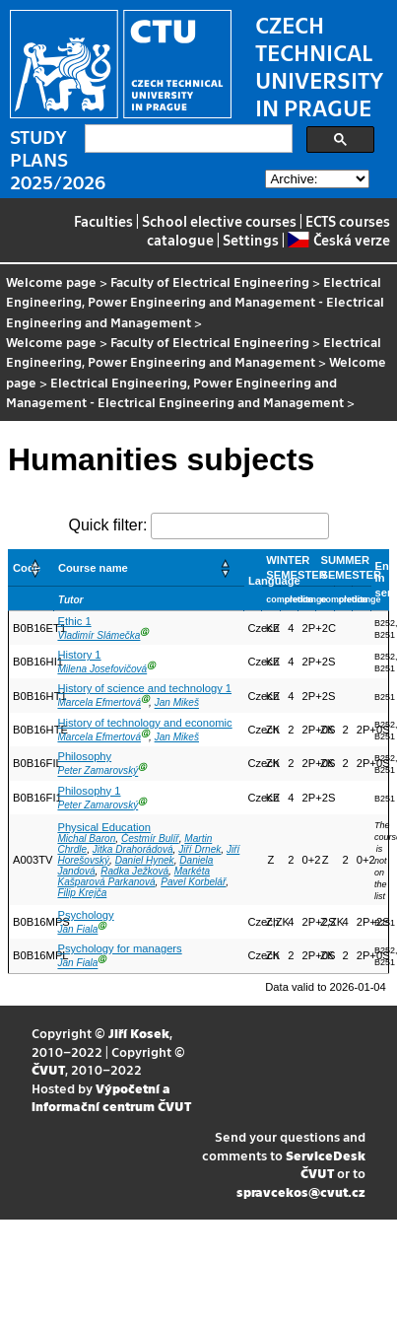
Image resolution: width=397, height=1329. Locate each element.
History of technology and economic (144, 723)
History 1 (78, 655)
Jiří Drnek (199, 849)
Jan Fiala (77, 929)
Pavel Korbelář (193, 881)
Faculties (103, 221)
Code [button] (26, 568)
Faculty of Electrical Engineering (209, 281)
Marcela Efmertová (99, 703)
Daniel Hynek (144, 860)
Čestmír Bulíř (150, 838)
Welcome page (51, 281)
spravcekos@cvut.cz (300, 1191)
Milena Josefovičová (102, 669)
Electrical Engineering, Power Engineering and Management (193, 351)
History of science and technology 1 (144, 688)
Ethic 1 (74, 621)
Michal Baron (86, 838)
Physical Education (104, 827)
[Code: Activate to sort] (31, 567)
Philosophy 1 (88, 791)
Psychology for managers (119, 948)
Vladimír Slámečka (98, 635)
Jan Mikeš (177, 703)
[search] (187, 139)
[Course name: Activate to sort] (148, 567)
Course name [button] (93, 568)
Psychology (85, 915)
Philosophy (84, 756)
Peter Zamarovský (97, 771)
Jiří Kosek (138, 1032)
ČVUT (48, 1069)
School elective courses (219, 221)
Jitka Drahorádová (133, 849)
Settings (251, 239)
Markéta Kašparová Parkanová (133, 876)
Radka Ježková (134, 871)
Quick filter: (107, 525)
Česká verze (338, 239)
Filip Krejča (81, 892)
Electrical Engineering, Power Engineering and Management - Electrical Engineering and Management (195, 301)
